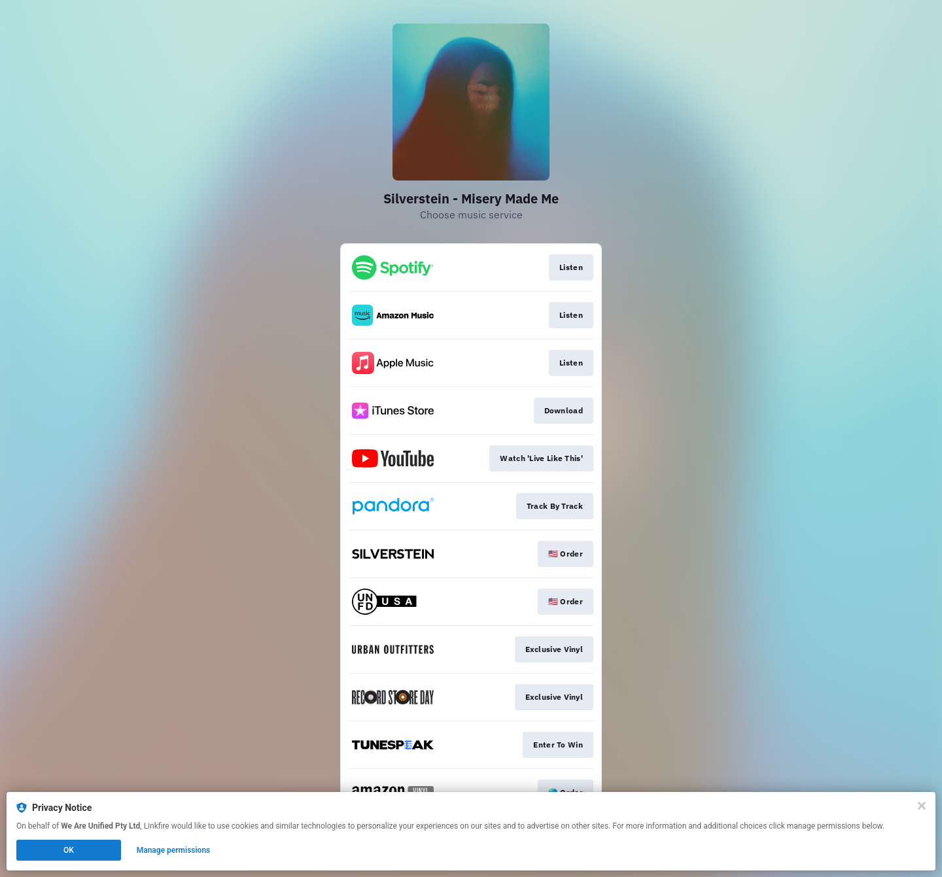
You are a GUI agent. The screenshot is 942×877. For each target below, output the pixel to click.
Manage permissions (174, 850)
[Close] (921, 805)
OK (68, 850)
